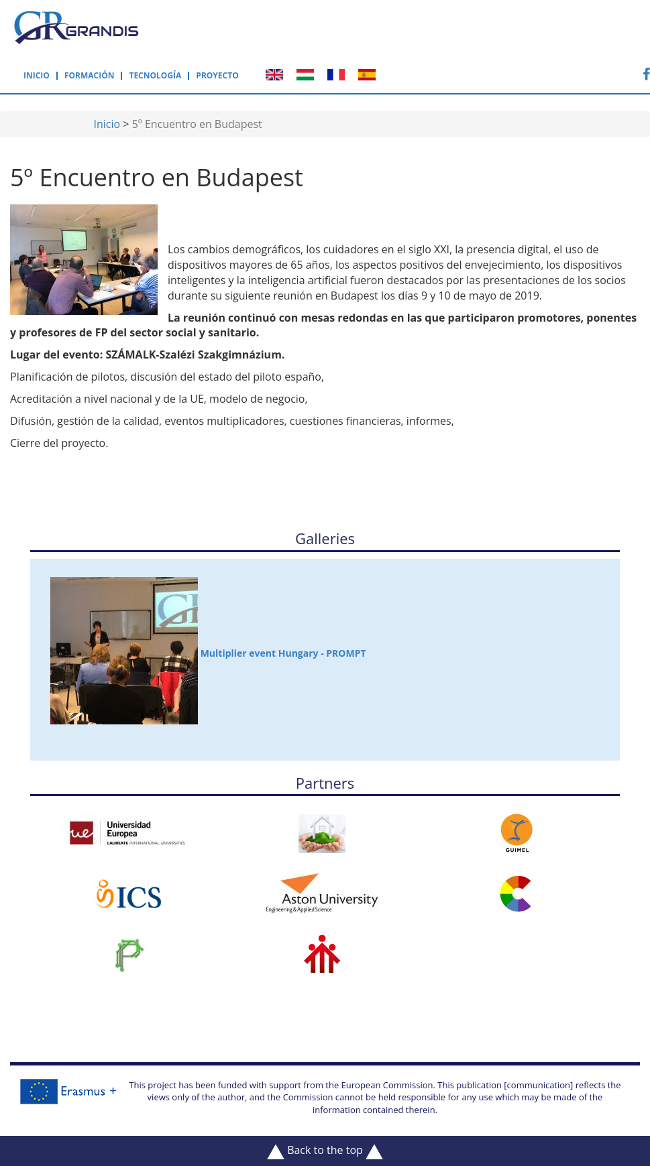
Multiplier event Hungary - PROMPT (208, 650)
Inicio (36, 76)
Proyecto (217, 76)
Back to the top (325, 1151)
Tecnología (155, 76)
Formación (89, 76)
